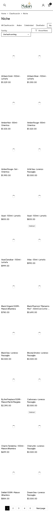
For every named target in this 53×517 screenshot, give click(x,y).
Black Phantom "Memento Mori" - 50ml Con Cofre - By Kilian (38, 309)
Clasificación (14, 13)
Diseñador (40, 25)
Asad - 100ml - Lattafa (10, 215)
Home (3, 13)
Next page (40, 508)
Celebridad (28, 25)
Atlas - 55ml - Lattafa (36, 259)
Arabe (19, 25)
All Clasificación (7, 25)
